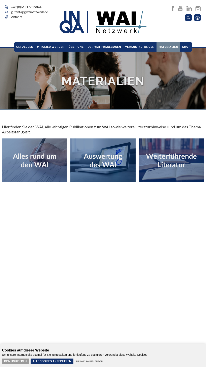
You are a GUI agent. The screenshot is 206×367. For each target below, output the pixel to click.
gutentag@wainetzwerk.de (29, 12)
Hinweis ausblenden (89, 361)
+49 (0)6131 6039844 (26, 7)
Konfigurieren (15, 361)
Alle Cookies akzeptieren (52, 361)
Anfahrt (16, 17)
